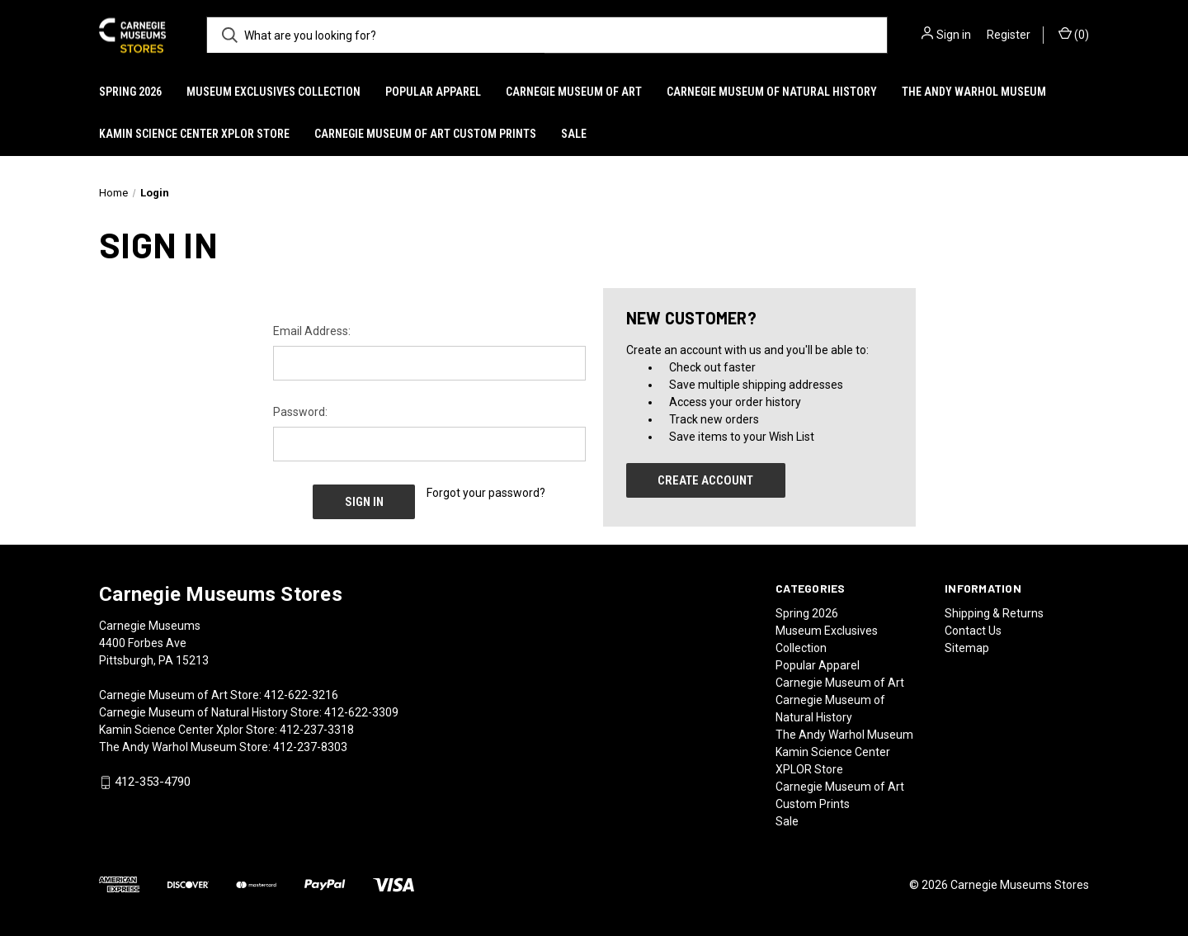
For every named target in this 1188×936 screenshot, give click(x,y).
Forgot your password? (486, 492)
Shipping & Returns (994, 613)
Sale (574, 133)
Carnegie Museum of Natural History (772, 91)
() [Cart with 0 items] (1073, 33)
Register (1008, 34)
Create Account (705, 480)
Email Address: (312, 331)
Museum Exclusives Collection (273, 91)
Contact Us (973, 630)
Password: (300, 411)
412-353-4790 (153, 782)
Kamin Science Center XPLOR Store (194, 133)
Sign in (953, 34)
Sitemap (967, 648)
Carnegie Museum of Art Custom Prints (425, 133)
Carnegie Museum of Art (574, 91)
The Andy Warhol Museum (974, 91)
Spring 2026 (130, 91)
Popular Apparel (433, 91)
